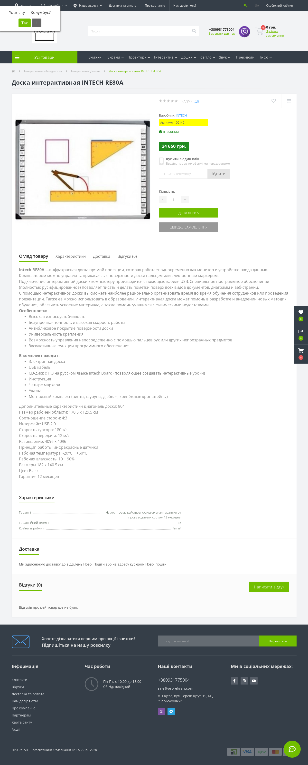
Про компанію (155, 5)
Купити (219, 174)
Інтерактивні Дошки (85, 71)
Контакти (19, 679)
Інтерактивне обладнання (43, 71)
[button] (54, 5)
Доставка (101, 256)
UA (257, 5)
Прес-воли (245, 57)
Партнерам (21, 715)
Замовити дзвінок (222, 33)
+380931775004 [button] (174, 680)
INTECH (181, 115)
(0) (197, 101)
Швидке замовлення (188, 227)
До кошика (188, 212)
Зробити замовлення (275, 33)
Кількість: (167, 191)
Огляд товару (33, 256)
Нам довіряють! (184, 5)
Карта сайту (22, 722)
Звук (225, 57)
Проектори (139, 57)
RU (245, 5)
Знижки (95, 57)
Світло (207, 57)
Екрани (115, 57)
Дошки (188, 57)
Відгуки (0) (127, 256)
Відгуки (18, 687)
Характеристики (71, 256)
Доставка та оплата (123, 5)
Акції (16, 729)
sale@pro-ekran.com (175, 688)
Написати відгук (269, 587)
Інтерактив (165, 57)
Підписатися (278, 641)
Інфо (266, 57)
